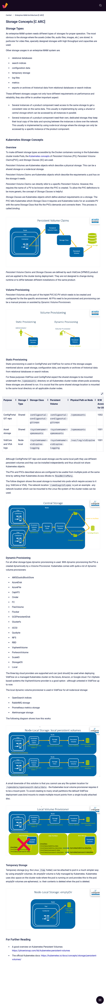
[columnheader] (9, 404)
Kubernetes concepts (39, 156)
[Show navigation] (100, 1000)
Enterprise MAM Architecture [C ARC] (29, 15)
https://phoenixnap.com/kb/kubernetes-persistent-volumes (41, 950)
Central (8, 15)
